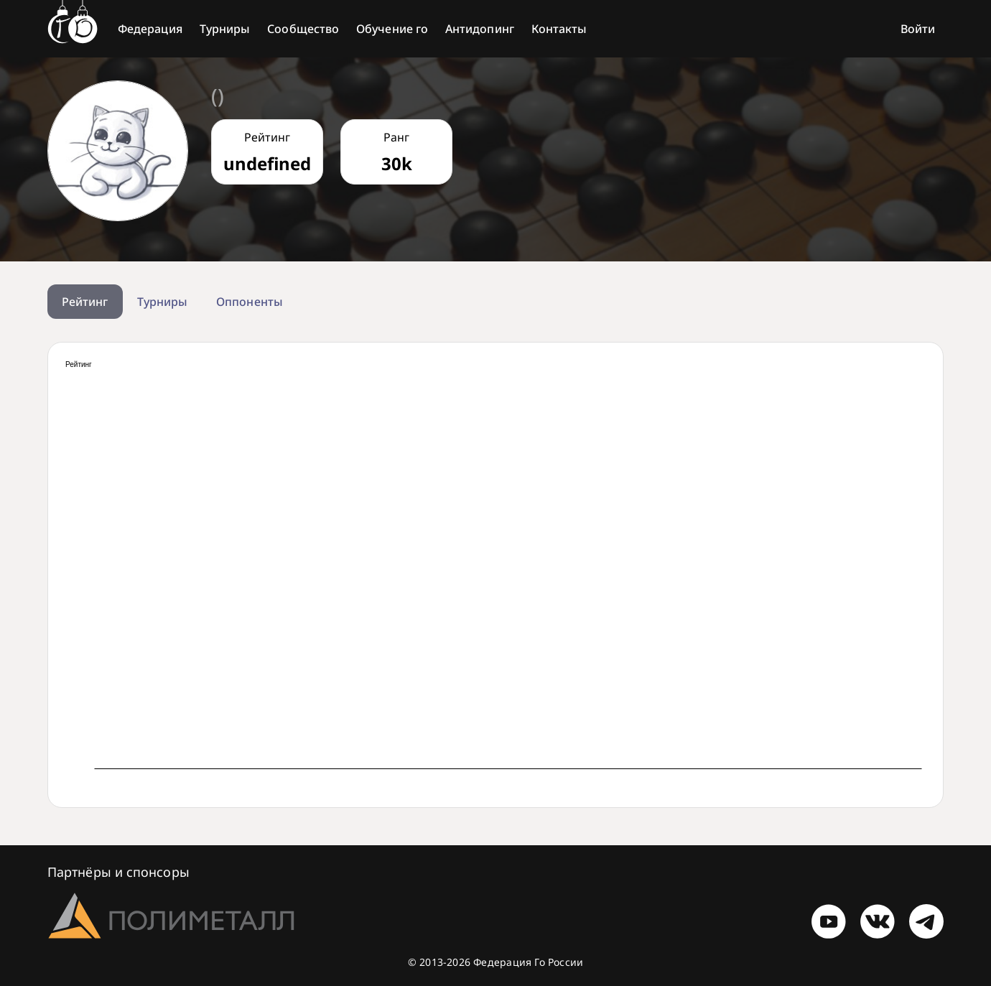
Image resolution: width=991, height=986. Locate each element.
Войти (918, 29)
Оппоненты (249, 302)
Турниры (225, 29)
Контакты (559, 29)
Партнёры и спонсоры (118, 871)
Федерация (150, 29)
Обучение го (392, 29)
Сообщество (303, 29)
